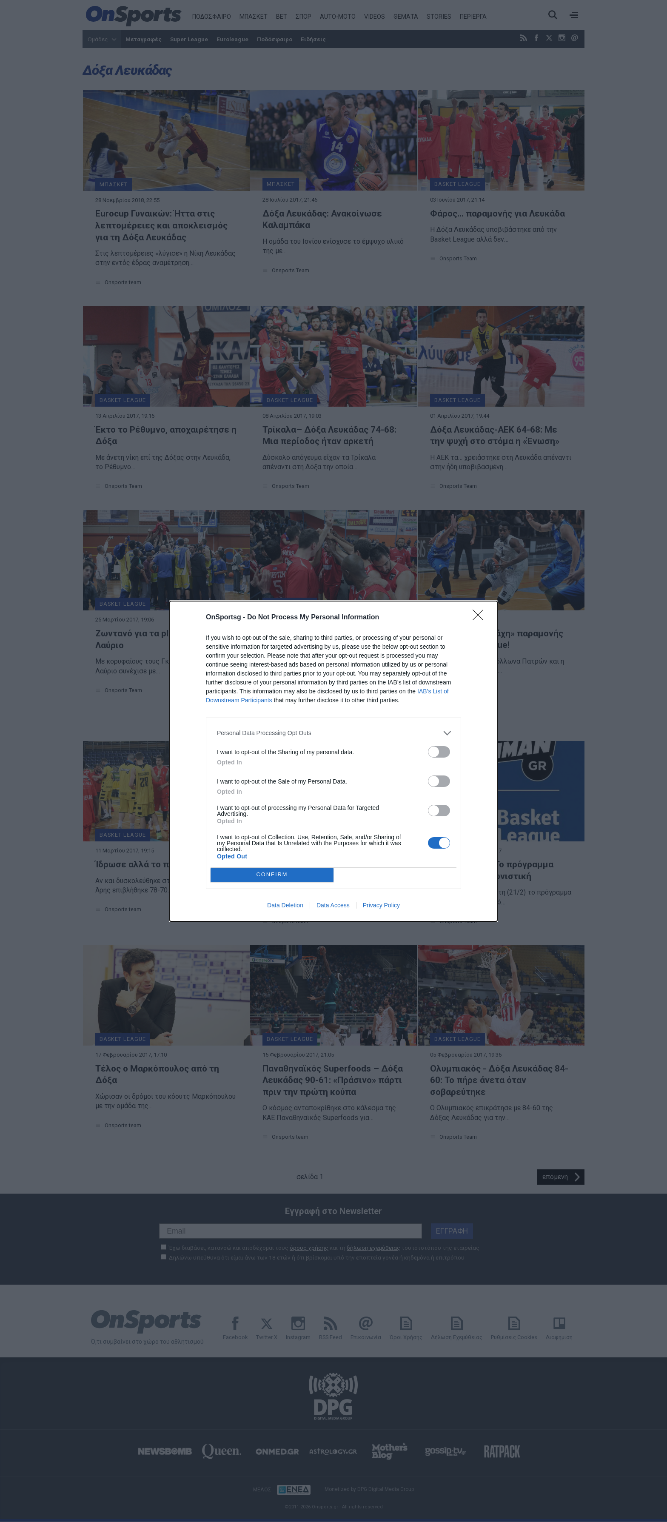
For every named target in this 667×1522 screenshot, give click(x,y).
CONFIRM (272, 874)
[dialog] (333, 761)
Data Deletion (285, 905)
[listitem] (333, 733)
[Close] (481, 618)
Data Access (333, 905)
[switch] (439, 752)
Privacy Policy (381, 905)
